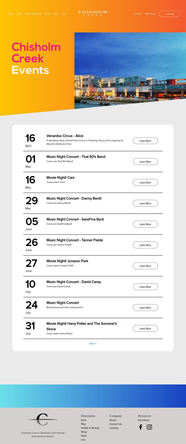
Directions (150, 13)
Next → (93, 343)
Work (55, 13)
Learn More (145, 140)
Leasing (170, 13)
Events (138, 13)
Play (19, 13)
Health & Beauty (33, 13)
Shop (47, 13)
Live (64, 13)
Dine (11, 13)
